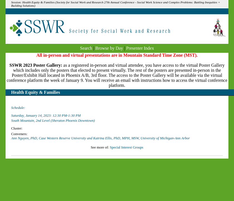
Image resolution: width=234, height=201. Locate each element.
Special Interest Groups (126, 147)
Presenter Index (140, 48)
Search (86, 48)
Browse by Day (109, 48)
